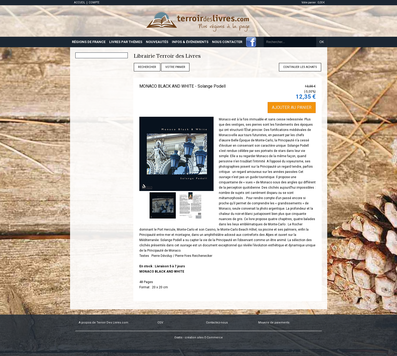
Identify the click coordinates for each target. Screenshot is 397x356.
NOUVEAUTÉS (157, 42)
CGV (160, 322)
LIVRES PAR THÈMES (125, 42)
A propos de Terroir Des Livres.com (103, 322)
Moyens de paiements (273, 322)
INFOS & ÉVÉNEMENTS (190, 42)
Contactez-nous (217, 322)
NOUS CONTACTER (227, 42)
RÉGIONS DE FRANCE (88, 42)
